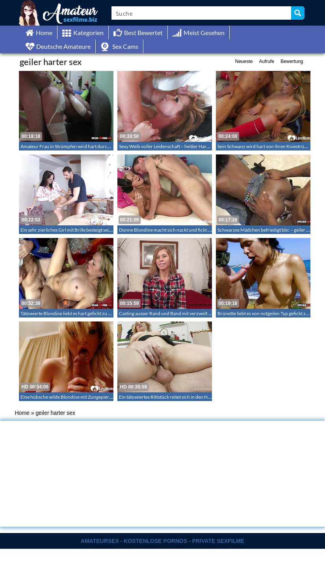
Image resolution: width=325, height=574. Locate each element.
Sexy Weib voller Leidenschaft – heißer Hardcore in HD (175, 146)
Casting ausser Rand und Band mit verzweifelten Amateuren (180, 313)
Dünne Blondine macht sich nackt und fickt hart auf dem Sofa (181, 230)
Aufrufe (266, 61)
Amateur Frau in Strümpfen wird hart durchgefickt (72, 146)
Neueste (244, 61)
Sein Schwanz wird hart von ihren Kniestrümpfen (267, 146)
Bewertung (291, 61)
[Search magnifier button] (298, 13)
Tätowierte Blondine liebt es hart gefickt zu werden (72, 313)
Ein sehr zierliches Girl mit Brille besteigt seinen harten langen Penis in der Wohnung (106, 230)
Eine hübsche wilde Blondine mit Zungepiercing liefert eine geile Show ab (94, 397)
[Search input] (202, 13)
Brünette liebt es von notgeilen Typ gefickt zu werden (271, 313)
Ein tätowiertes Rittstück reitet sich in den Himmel (169, 397)
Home (22, 413)
